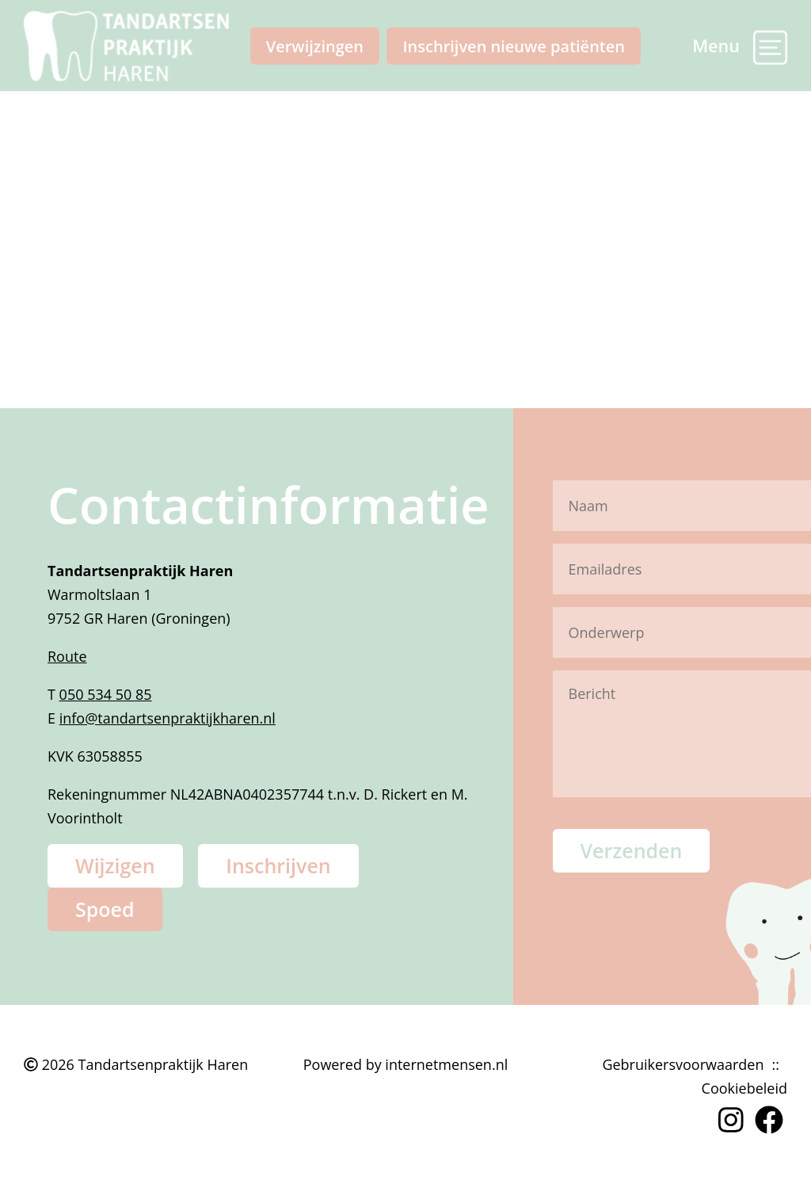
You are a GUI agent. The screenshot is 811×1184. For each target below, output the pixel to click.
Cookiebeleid (744, 1088)
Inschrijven (278, 865)
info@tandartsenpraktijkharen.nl (167, 718)
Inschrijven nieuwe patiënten (513, 45)
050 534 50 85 (105, 694)
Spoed (105, 909)
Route (67, 656)
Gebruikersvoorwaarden (682, 1064)
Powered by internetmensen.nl (405, 1064)
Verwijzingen (315, 45)
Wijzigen (115, 865)
